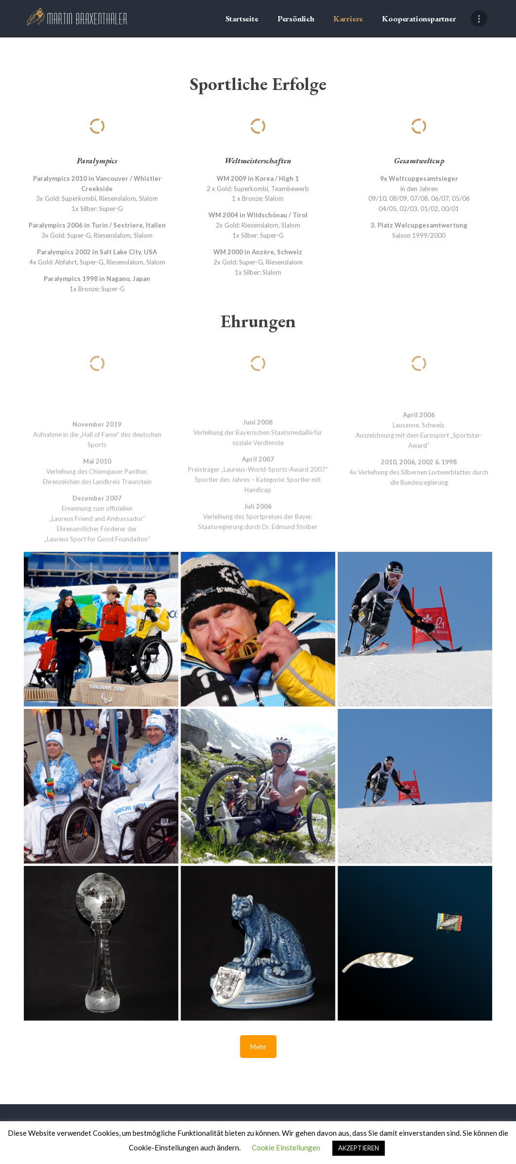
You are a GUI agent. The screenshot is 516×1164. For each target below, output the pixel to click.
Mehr (258, 1046)
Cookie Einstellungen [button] (286, 1147)
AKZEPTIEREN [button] (358, 1148)
